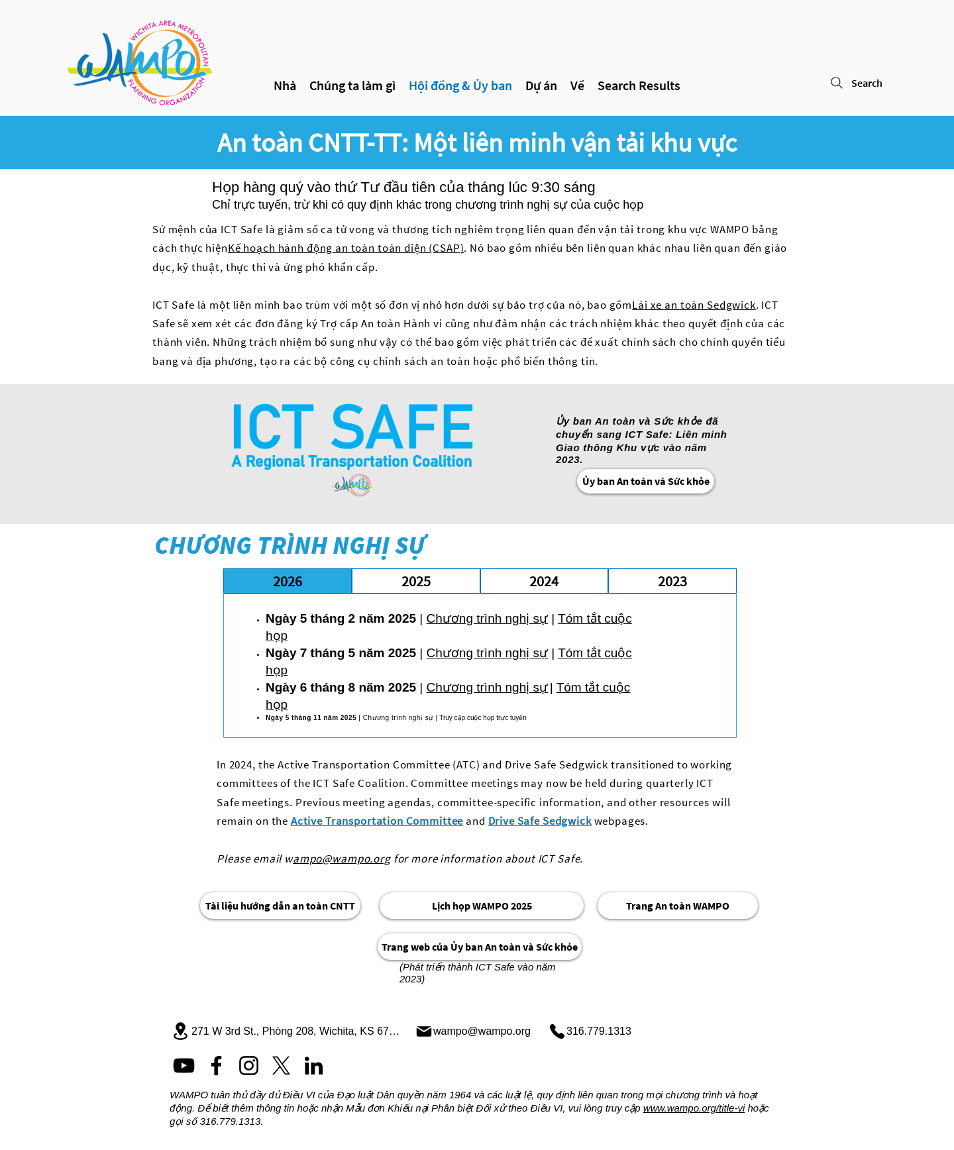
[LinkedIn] (314, 1065)
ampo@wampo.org (342, 858)
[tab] (287, 581)
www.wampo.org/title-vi (694, 1108)
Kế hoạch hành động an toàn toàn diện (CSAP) (346, 247)
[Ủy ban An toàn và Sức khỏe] (645, 481)
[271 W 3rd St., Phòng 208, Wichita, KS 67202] (287, 1031)
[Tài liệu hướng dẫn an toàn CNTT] (280, 905)
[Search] (871, 83)
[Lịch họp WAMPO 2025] (482, 905)
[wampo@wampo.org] (476, 1031)
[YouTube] (184, 1065)
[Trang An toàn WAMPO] (678, 905)
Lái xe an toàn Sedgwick (694, 304)
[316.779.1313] (593, 1031)
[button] (541, 85)
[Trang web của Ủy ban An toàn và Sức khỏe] (480, 946)
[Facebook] (216, 1065)
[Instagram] (249, 1065)
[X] (281, 1065)
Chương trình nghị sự (487, 618)
